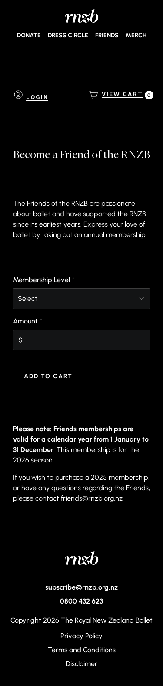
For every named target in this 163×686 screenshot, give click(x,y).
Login (37, 97)
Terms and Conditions (82, 649)
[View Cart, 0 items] (122, 95)
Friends (107, 35)
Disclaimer (81, 663)
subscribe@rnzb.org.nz (81, 586)
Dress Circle (68, 35)
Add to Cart (48, 376)
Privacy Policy (81, 635)
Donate (29, 35)
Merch (136, 35)
